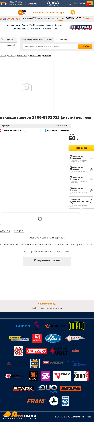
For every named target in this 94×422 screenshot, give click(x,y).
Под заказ (81, 148)
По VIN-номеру (62, 39)
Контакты (47, 28)
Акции (25, 25)
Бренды (49, 25)
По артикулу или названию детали (37, 39)
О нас (55, 28)
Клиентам (59, 25)
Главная (3, 55)
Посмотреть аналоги (12, 130)
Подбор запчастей (10, 41)
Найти (86, 46)
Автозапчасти (13, 25)
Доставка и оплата (21, 28)
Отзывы (5, 231)
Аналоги (19, 231)
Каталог (11, 55)
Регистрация (79, 3)
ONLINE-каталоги (36, 25)
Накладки (47, 55)
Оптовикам (36, 28)
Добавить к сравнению (58, 130)
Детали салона (35, 55)
